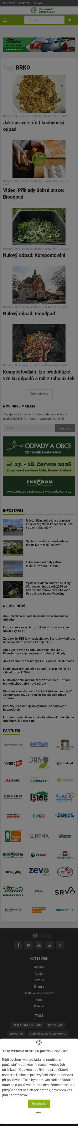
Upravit (39, 1112)
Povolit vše (39, 1103)
